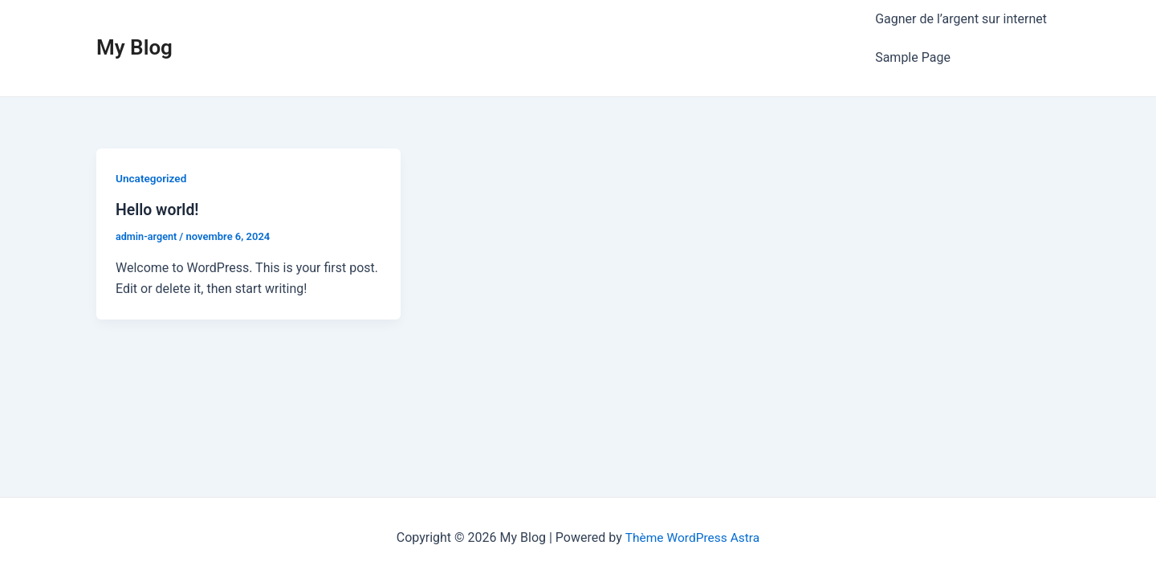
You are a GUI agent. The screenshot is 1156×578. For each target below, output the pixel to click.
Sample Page (912, 32)
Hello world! (158, 177)
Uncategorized (152, 146)
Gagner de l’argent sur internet (961, 11)
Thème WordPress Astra (692, 537)
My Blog (134, 31)
